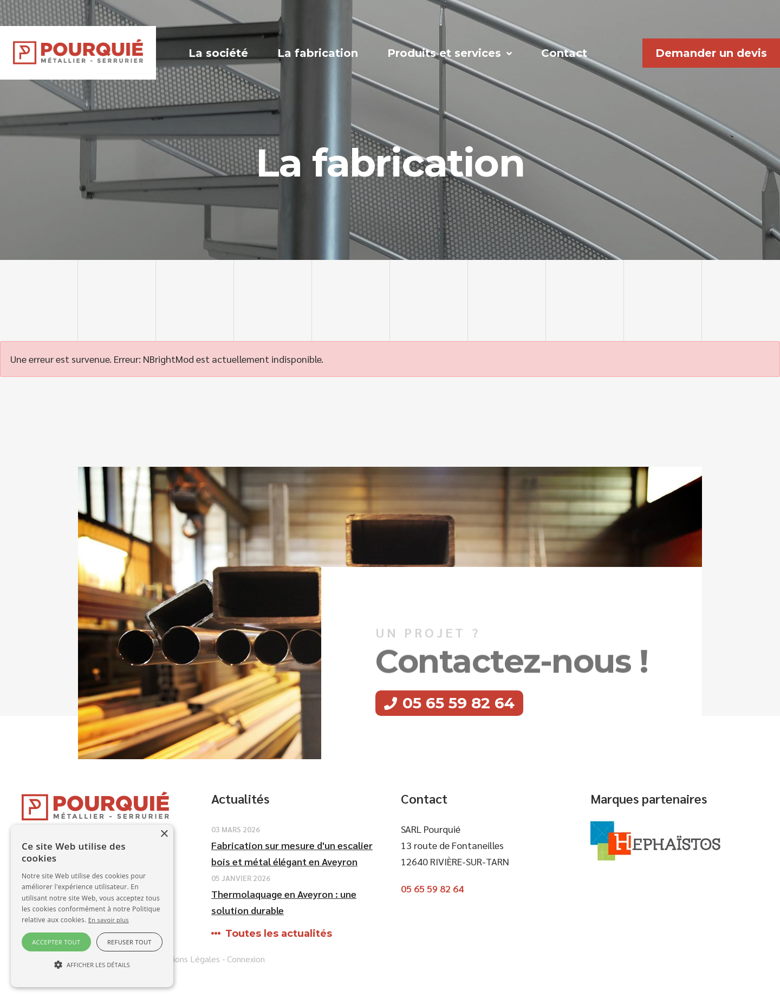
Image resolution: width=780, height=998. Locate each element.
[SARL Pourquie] (78, 51)
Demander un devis (711, 53)
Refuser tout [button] (129, 942)
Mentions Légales (186, 958)
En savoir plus (108, 920)
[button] (92, 965)
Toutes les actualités (278, 934)
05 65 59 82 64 (458, 703)
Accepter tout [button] (56, 942)
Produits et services (444, 53)
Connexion (246, 958)
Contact (564, 53)
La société (218, 53)
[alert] (92, 906)
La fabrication (317, 53)
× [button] (164, 834)
